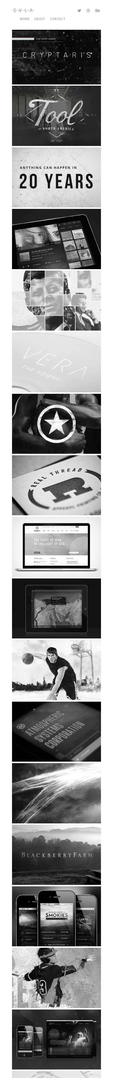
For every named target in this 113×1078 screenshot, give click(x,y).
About (39, 19)
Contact (57, 19)
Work (25, 19)
